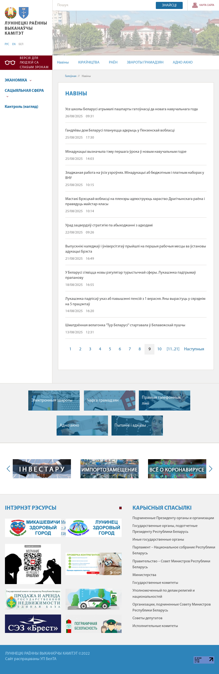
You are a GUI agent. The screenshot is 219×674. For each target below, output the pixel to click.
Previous (9, 468)
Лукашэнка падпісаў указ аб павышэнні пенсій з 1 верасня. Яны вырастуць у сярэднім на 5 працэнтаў (135, 301)
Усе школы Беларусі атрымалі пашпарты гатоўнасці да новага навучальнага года (131, 109)
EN (14, 44)
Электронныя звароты (51, 400)
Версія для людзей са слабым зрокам (34, 62)
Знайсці (169, 5)
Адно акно (69, 425)
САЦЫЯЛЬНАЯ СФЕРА (24, 93)
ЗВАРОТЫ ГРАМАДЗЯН (145, 62)
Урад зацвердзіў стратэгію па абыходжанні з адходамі (109, 225)
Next (209, 468)
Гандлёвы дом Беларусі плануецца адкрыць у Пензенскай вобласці (120, 130)
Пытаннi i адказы (130, 425)
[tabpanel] (63, 577)
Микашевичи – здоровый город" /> (33, 528)
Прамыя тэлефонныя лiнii (161, 400)
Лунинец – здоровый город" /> (94, 527)
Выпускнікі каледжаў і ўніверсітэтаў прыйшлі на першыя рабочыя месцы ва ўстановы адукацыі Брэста (135, 249)
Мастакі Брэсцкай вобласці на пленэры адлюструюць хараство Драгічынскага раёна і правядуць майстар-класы (135, 201)
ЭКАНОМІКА (18, 80)
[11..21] (173, 349)
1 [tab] (120, 508)
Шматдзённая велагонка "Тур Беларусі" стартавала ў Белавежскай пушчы (125, 325)
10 (159, 349)
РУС (7, 44)
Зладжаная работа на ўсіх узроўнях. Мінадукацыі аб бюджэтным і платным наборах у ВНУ (134, 175)
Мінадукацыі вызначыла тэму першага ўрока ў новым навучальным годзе (125, 152)
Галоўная (70, 76)
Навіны (63, 62)
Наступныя (194, 349)
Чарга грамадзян (103, 400)
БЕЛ (21, 44)
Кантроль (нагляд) (21, 107)
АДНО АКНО (183, 62)
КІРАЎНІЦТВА (88, 62)
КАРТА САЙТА (206, 5)
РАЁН (113, 62)
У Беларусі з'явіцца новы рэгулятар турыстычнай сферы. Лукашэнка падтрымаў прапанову (130, 275)
